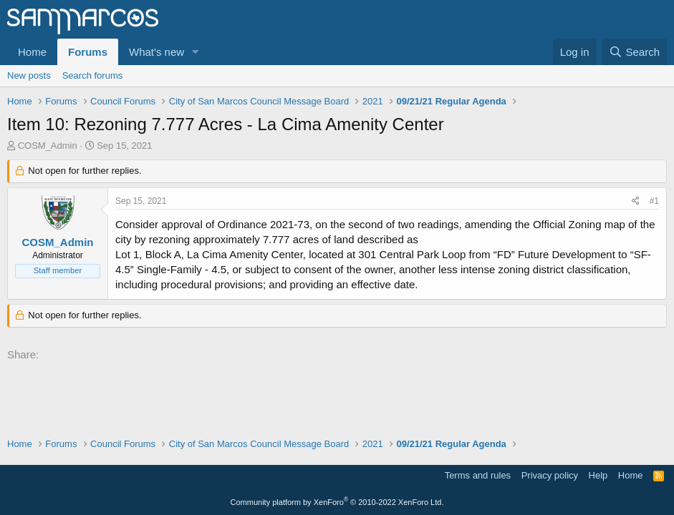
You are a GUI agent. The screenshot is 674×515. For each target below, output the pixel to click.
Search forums (92, 75)
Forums (87, 52)
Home (32, 52)
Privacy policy (549, 475)
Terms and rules (478, 475)
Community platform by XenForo (337, 502)
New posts (29, 75)
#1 (654, 201)
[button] (196, 52)
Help (598, 475)
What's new (156, 52)
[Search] (634, 52)
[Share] (636, 201)
